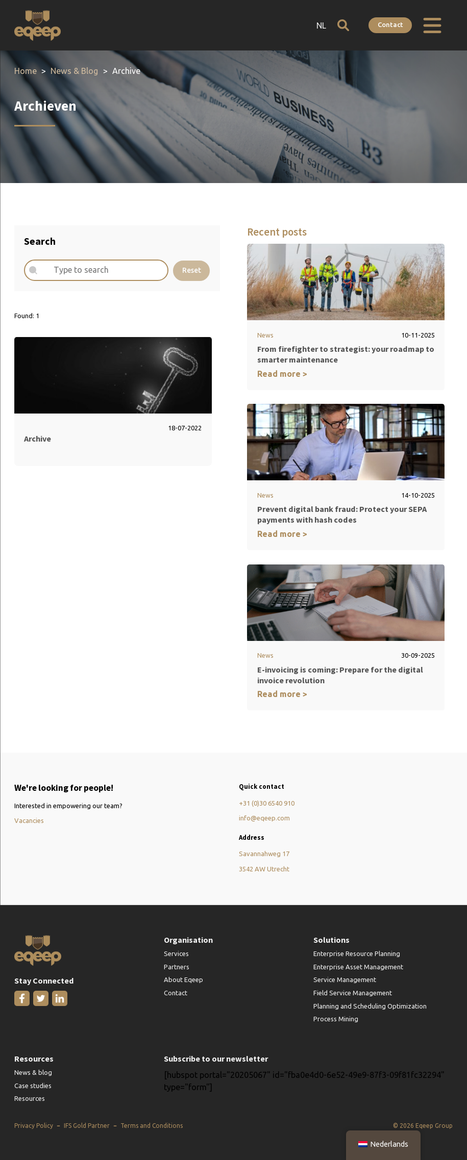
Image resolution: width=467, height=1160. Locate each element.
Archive (37, 438)
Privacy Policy (33, 1126)
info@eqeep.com (264, 818)
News (265, 335)
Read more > (282, 373)
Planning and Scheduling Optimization (370, 1006)
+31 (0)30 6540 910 (266, 803)
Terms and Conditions (151, 1126)
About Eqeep (183, 980)
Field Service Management (352, 993)
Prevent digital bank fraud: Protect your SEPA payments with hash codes (342, 514)
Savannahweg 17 (264, 854)
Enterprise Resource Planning (356, 954)
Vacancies (29, 820)
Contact (390, 24)
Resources (29, 1098)
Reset (191, 270)
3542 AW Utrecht (264, 869)
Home (25, 70)
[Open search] (342, 25)
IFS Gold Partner (87, 1126)
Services (176, 954)
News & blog (33, 1072)
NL (320, 25)
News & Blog (75, 70)
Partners (176, 967)
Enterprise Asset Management (358, 967)
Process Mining (335, 1019)
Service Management (344, 980)
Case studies (33, 1086)
